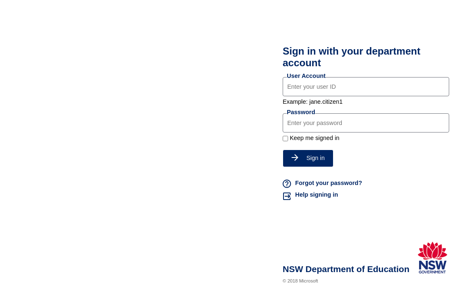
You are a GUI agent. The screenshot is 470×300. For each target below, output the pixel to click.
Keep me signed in (314, 138)
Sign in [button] (308, 158)
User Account (306, 75)
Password (301, 112)
